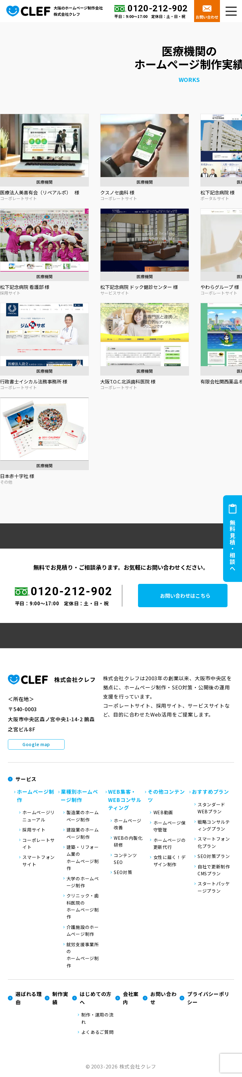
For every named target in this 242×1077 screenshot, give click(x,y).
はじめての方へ (96, 999)
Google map (36, 745)
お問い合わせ (207, 17)
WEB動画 (163, 813)
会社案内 (131, 999)
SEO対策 (123, 873)
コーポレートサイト (38, 844)
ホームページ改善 (127, 824)
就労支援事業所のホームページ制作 (82, 955)
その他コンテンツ (166, 796)
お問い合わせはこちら (189, 596)
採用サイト (34, 830)
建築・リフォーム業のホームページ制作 (82, 858)
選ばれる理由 (28, 999)
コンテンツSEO (125, 859)
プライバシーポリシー (208, 999)
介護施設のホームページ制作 (82, 931)
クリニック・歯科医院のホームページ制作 (82, 907)
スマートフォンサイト (38, 861)
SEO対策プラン (214, 857)
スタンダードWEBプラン (211, 808)
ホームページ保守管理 (169, 826)
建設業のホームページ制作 (82, 834)
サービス (26, 779)
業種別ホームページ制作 (79, 796)
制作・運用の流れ (97, 1019)
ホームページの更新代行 (169, 844)
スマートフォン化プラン (214, 843)
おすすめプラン (210, 792)
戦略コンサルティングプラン (214, 825)
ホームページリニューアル (38, 816)
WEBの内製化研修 (128, 842)
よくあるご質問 (97, 1033)
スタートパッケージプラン (214, 888)
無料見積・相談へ (232, 546)
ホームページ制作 (35, 796)
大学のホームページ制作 (82, 882)
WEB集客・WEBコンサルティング (124, 800)
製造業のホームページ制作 (82, 816)
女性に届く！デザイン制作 (169, 861)
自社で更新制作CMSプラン (214, 870)
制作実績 (60, 999)
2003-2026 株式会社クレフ (124, 1067)
